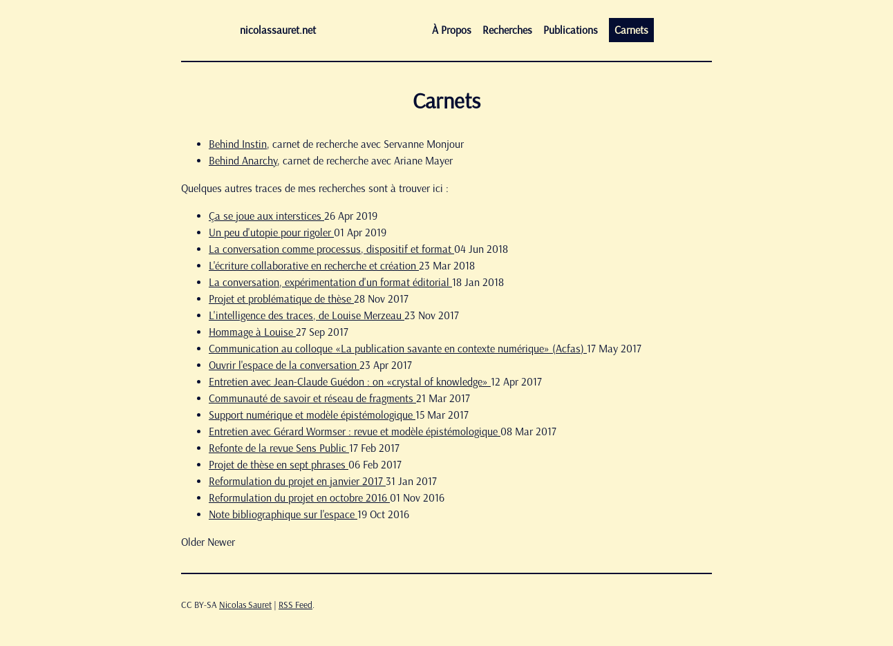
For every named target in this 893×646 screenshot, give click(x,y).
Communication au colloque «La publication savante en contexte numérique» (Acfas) (398, 348)
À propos (451, 30)
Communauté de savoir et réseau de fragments (312, 398)
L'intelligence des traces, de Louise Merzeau (306, 315)
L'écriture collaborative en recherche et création (314, 265)
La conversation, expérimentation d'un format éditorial (330, 282)
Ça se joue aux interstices (266, 215)
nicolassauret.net (278, 30)
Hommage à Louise (252, 332)
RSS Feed (295, 605)
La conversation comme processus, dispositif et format (331, 249)
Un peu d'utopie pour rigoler (271, 232)
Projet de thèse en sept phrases (278, 464)
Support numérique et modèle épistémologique (312, 414)
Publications (570, 30)
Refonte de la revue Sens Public (279, 448)
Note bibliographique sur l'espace (283, 514)
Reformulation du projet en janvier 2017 (297, 481)
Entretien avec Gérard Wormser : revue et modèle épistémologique (354, 431)
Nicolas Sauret (245, 605)
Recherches (507, 30)
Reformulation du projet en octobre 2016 (299, 497)
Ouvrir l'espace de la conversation (284, 365)
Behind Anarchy (243, 160)
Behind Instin (238, 144)
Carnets (631, 30)
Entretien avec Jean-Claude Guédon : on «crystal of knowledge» (350, 381)
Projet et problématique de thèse (281, 298)
